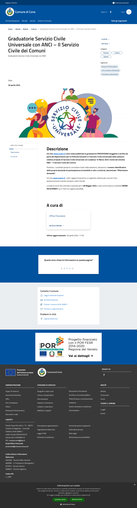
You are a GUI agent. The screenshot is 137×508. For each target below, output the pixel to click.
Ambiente (72, 402)
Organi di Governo (12, 391)
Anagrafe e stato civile (45, 391)
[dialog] (68, 495)
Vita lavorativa (42, 399)
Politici (8, 406)
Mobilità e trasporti (44, 410)
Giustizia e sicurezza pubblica (79, 395)
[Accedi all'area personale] (120, 2)
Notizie (25, 29)
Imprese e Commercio (45, 403)
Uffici (7, 399)
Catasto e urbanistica (45, 406)
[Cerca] (128, 11)
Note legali (73, 433)
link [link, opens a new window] (89, 495)
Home (10, 29)
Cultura (34, 29)
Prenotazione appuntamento (47, 425)
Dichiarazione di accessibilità (79, 437)
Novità (18, 29)
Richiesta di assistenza (45, 437)
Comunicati (105, 395)
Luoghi (103, 409)
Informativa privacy (76, 429)
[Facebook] (110, 11)
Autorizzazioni (74, 410)
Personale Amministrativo (15, 410)
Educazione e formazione (78, 391)
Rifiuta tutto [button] (77, 499)
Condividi (105, 39)
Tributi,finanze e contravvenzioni (81, 399)
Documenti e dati (12, 414)
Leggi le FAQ (41, 433)
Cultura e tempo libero (45, 395)
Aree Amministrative (13, 395)
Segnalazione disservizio (46, 429)
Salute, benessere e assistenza (80, 406)
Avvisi (103, 399)
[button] (68, 504)
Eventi (103, 413)
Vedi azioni (106, 43)
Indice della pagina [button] (17, 145)
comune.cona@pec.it (17, 440)
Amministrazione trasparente (79, 425)
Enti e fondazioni (12, 403)
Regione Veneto (11, 2)
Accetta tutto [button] (60, 500)
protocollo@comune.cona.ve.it (17, 446)
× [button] (134, 485)
